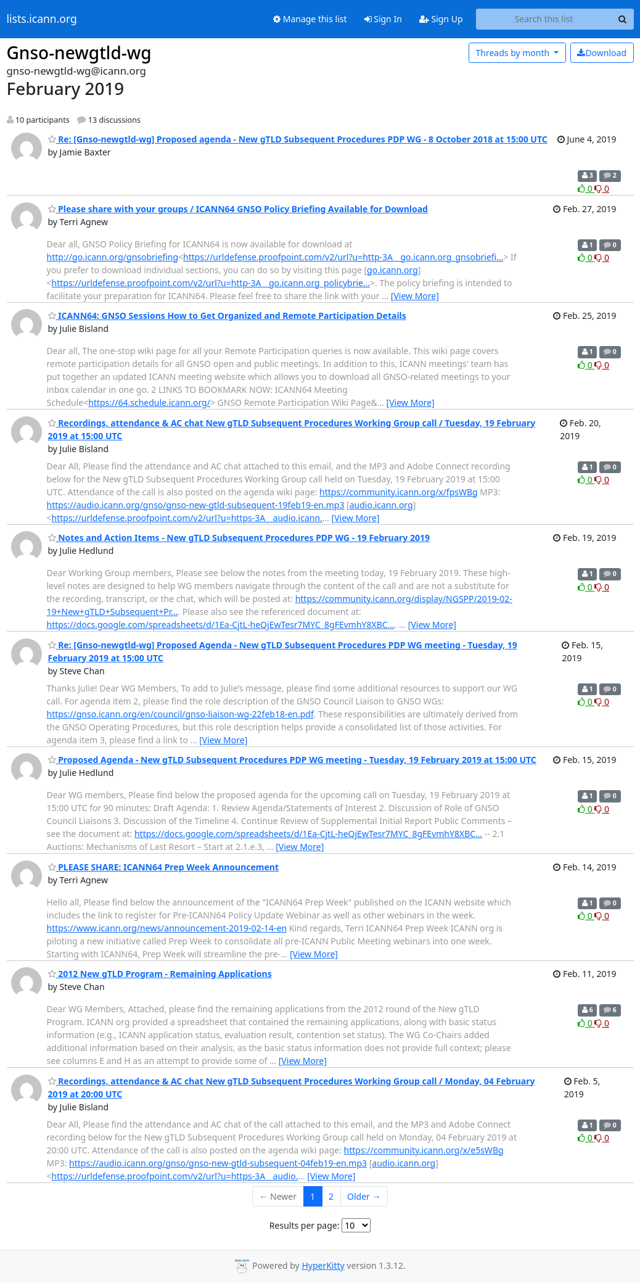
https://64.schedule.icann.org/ (149, 402)
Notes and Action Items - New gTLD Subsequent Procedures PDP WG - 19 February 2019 (239, 537)
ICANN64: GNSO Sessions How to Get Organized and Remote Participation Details (227, 315)
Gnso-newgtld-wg (79, 52)
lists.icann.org (42, 19)
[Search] (623, 19)
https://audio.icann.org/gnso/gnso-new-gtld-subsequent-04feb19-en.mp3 (218, 1163)
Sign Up (441, 19)
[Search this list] (544, 19)
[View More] (415, 296)
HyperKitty (323, 1265)
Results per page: (304, 1225)
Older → (363, 1196)
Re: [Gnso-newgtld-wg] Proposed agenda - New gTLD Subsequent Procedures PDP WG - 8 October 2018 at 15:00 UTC (298, 139)
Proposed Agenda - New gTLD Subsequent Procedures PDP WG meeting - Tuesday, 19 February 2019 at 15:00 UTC (292, 759)
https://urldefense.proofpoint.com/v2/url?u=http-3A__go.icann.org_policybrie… (211, 283)
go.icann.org (392, 270)
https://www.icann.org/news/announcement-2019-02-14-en (167, 928)
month (513, 53)
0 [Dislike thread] (601, 188)
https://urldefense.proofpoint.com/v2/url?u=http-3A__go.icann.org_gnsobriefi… (343, 257)
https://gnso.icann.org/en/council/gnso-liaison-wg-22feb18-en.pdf (180, 714)
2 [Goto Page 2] (331, 1196)
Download (601, 53)
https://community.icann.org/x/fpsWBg (398, 492)
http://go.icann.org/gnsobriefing (113, 257)
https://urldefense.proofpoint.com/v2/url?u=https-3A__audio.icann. (187, 518)
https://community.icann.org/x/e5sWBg (424, 1150)
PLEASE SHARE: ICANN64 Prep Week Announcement (163, 867)
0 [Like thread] (586, 188)
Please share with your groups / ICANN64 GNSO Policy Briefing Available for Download (238, 209)
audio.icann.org (381, 505)
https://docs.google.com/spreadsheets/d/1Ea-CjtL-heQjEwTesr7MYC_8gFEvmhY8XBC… (221, 624)
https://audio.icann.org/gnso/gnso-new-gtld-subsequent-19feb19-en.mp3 (196, 505)
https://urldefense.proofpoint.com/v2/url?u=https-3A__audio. (175, 1176)
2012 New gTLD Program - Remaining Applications (160, 974)
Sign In (383, 19)
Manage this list (310, 19)
